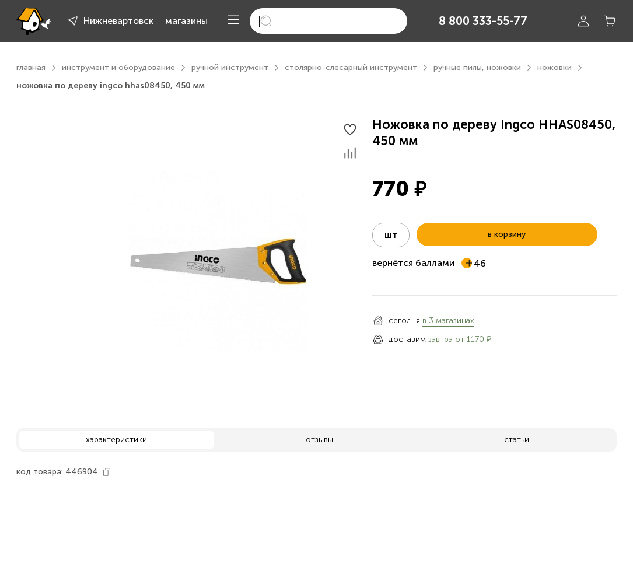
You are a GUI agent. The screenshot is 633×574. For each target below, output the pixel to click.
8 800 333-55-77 (483, 21)
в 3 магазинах (448, 321)
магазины (186, 20)
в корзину (507, 234)
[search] (328, 21)
